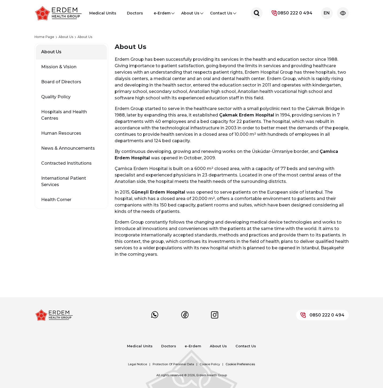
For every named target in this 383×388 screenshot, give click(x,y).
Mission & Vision (58, 66)
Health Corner (56, 199)
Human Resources (61, 133)
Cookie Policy (210, 364)
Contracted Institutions (66, 163)
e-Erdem (162, 15)
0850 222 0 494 (291, 13)
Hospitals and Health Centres (64, 115)
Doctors (135, 13)
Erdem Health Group (211, 375)
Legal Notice (137, 364)
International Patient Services (63, 181)
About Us (190, 15)
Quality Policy (56, 96)
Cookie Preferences (240, 364)
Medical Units (102, 13)
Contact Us (221, 15)
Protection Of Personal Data (173, 364)
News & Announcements (68, 148)
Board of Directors (61, 81)
